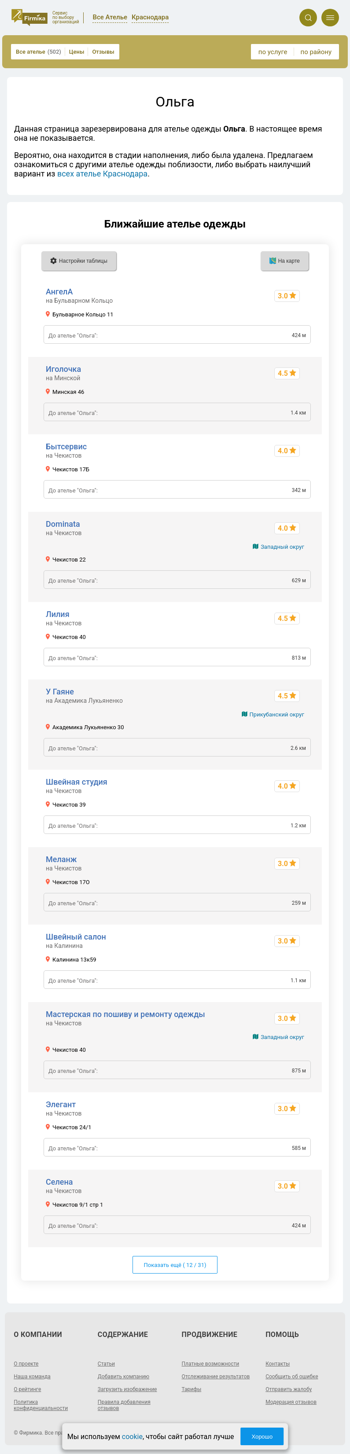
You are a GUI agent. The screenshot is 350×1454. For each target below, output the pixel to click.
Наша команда (32, 1376)
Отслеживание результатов (216, 1376)
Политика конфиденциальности (41, 1405)
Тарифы (192, 1389)
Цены (77, 51)
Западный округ (282, 546)
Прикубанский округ (277, 714)
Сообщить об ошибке (291, 1376)
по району (316, 52)
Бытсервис (66, 446)
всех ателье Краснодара (102, 173)
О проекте (26, 1364)
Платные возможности (210, 1364)
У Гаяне (60, 691)
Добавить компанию (123, 1376)
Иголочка (63, 369)
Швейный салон (76, 936)
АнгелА (59, 291)
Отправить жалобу (288, 1389)
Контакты (277, 1364)
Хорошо (262, 1436)
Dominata (63, 524)
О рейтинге (27, 1389)
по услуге (272, 52)
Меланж (61, 859)
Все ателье (38, 51)
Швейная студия (76, 781)
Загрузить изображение (127, 1389)
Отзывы (103, 51)
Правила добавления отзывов (124, 1405)
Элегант (61, 1104)
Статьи (106, 1364)
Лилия (58, 614)
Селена (59, 1181)
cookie (132, 1436)
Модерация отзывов (291, 1402)
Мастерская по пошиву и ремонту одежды (125, 1014)
